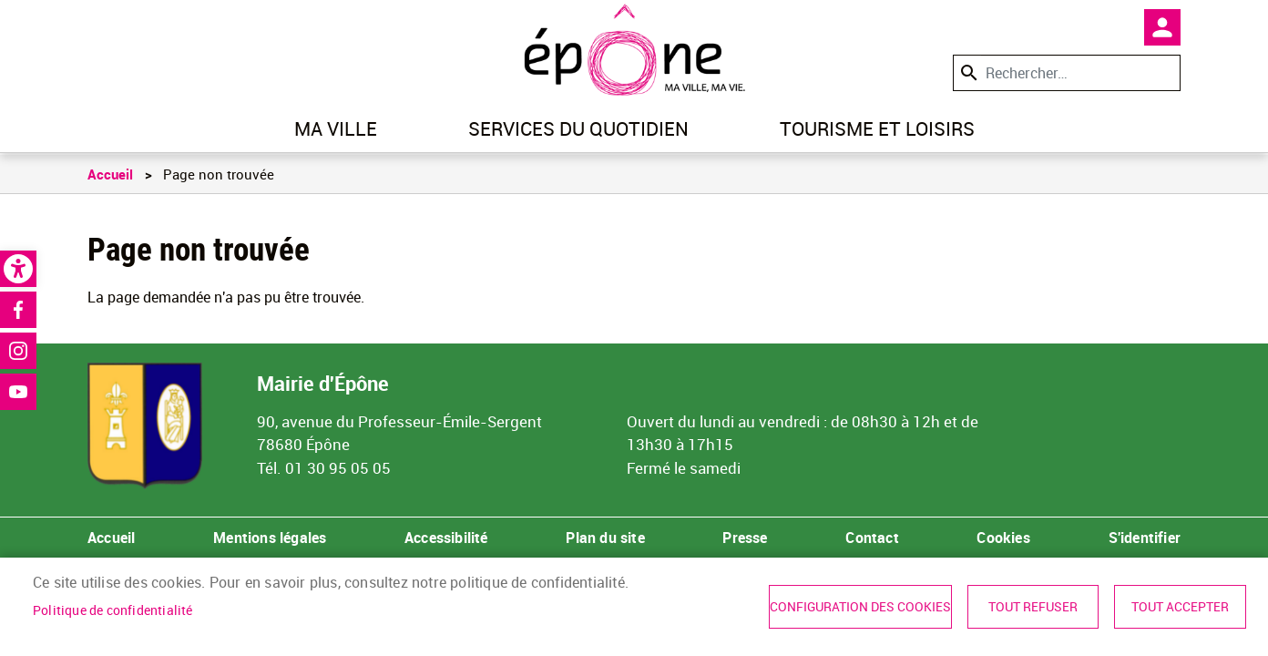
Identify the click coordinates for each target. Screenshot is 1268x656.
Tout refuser (1033, 607)
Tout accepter (1180, 607)
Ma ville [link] (335, 128)
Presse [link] (744, 538)
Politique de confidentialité (113, 610)
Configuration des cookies (860, 607)
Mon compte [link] (1162, 27)
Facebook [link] (18, 310)
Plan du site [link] (605, 538)
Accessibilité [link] (446, 538)
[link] (18, 269)
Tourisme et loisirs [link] (877, 128)
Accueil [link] (110, 174)
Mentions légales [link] (269, 538)
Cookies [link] (1003, 538)
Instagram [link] (18, 351)
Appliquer (967, 72)
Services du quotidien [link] (578, 128)
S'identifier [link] (1145, 538)
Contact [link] (871, 538)
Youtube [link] (18, 392)
